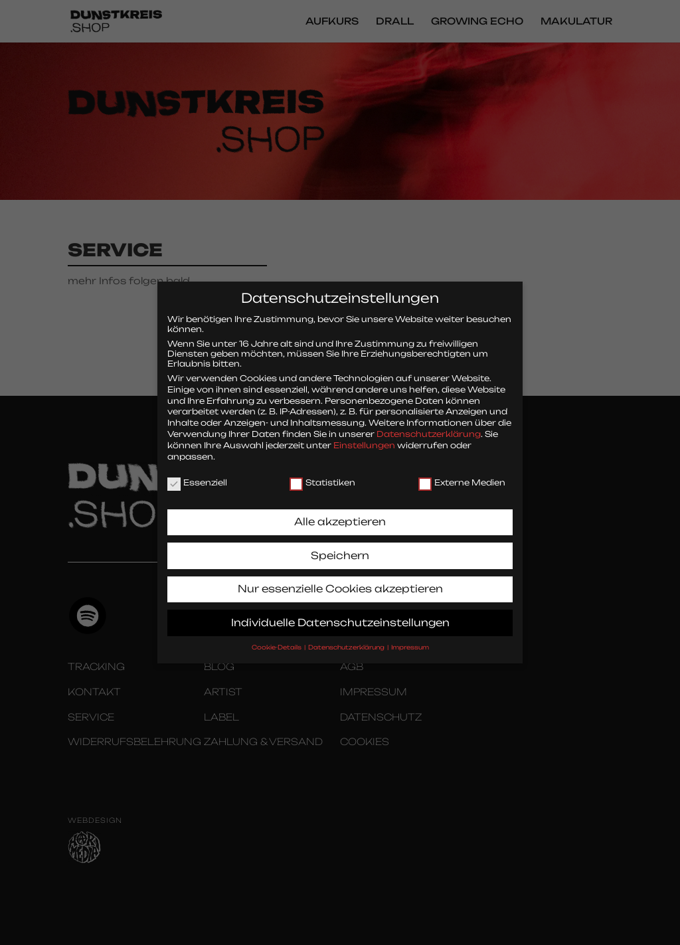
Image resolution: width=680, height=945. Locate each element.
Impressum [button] (410, 638)
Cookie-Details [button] (277, 638)
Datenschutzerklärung (429, 425)
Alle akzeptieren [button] (340, 512)
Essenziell (197, 473)
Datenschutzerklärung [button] (347, 638)
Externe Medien (461, 473)
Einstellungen (364, 436)
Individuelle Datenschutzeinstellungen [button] (340, 613)
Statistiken (322, 473)
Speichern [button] (340, 546)
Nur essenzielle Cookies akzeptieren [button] (340, 579)
